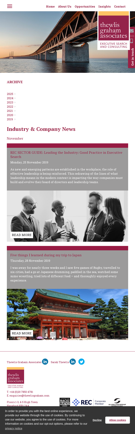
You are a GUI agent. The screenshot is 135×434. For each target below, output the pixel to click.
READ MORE (22, 235)
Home (50, 6)
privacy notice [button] (13, 428)
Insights (104, 6)
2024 (10, 98)
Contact (120, 6)
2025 (10, 94)
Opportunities (85, 6)
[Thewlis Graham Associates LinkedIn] (45, 362)
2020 (10, 115)
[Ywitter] (81, 362)
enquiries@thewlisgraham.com (29, 395)
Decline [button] (97, 420)
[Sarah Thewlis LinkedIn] (73, 362)
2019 (10, 119)
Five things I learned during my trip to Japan (46, 255)
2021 (10, 111)
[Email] (131, 31)
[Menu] (9, 6)
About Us (64, 6)
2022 (10, 106)
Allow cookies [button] (117, 420)
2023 (10, 102)
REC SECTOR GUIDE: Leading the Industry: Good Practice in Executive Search (66, 154)
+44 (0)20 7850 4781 (21, 392)
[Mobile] (131, 41)
